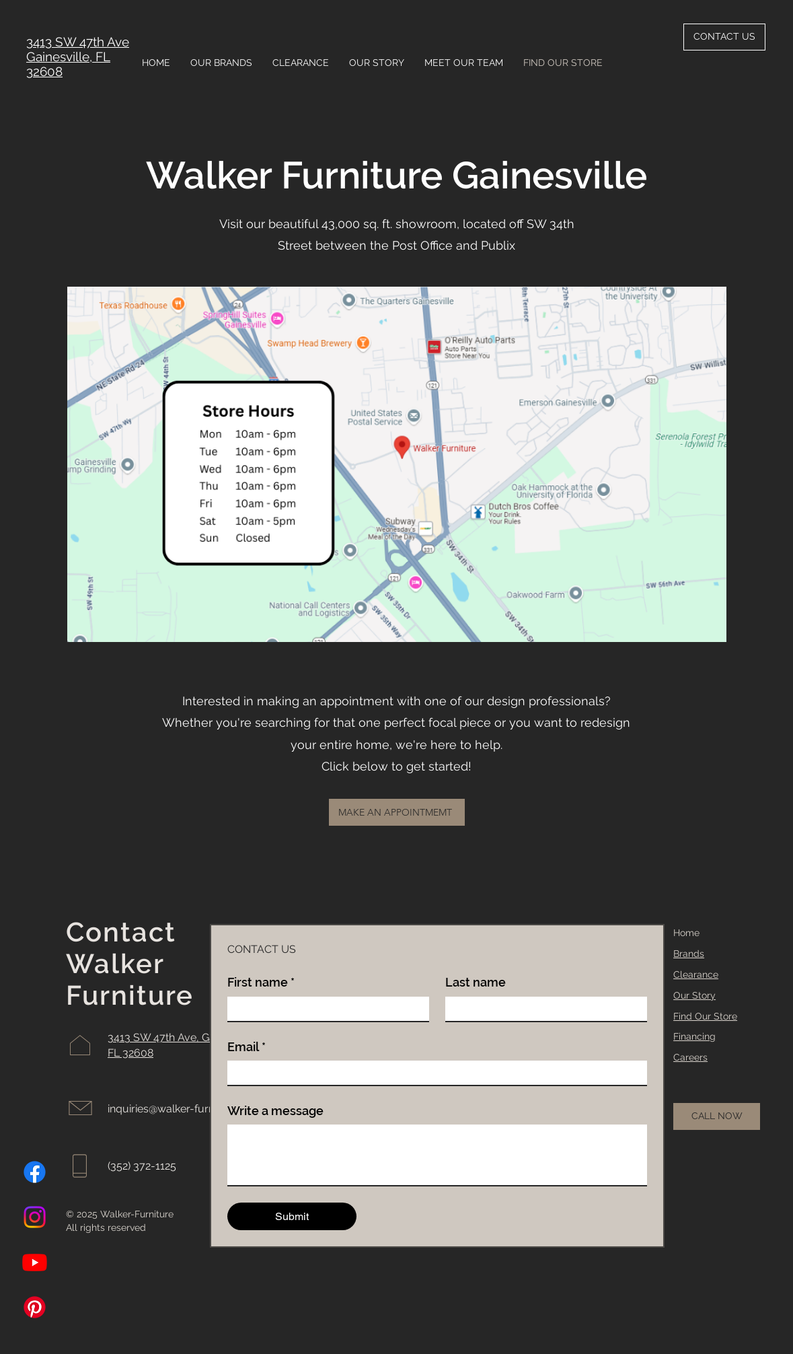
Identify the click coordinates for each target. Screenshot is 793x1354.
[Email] (433, 1073)
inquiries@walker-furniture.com (185, 1108)
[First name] (324, 1009)
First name (261, 982)
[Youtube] (34, 1262)
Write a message (275, 1111)
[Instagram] (34, 1217)
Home (686, 932)
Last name (475, 982)
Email (246, 1046)
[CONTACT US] (724, 37)
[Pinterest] (34, 1307)
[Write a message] (437, 1155)
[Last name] (542, 1009)
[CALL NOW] (716, 1116)
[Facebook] (34, 1171)
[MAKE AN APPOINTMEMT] (397, 812)
